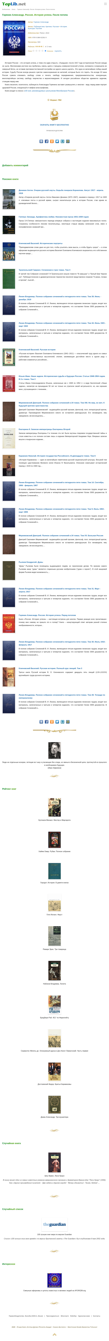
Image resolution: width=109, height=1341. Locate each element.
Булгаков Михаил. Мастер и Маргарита (54, 820)
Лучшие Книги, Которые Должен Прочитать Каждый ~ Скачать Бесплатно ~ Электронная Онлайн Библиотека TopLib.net (57, 1327)
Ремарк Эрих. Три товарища (54, 949)
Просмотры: (33, 42)
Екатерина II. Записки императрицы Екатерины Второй (44, 429)
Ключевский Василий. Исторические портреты (41, 243)
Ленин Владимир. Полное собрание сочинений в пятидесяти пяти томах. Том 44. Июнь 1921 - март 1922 (62, 324)
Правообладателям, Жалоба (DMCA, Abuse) (26, 1316)
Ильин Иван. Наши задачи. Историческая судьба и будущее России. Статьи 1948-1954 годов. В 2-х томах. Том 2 (62, 377)
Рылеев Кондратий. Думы (31, 562)
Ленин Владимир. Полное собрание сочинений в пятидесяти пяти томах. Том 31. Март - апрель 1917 (60, 590)
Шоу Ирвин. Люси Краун (54, 1176)
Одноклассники (84, 1316)
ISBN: (30, 37)
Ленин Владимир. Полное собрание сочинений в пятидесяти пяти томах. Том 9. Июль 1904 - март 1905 (62, 510)
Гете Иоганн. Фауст (54, 915)
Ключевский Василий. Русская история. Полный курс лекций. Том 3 (50, 668)
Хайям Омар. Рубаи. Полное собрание (54, 851)
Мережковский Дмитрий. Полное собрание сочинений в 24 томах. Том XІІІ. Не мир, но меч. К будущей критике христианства (62, 404)
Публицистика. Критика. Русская (46, 26)
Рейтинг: (31, 46)
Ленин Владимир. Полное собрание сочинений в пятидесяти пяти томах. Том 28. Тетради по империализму (62, 696)
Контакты (96, 1316)
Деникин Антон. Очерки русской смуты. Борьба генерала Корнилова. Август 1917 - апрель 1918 (61, 191)
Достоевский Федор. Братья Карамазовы (54, 1084)
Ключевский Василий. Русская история (37, 350)
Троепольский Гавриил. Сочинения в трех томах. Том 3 (44, 270)
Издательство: (34, 33)
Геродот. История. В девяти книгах (54, 883)
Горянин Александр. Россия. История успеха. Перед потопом (47, 615)
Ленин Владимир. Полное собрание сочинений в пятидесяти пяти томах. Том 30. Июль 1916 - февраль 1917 (62, 643)
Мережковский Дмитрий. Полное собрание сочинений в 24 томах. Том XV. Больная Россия (61, 536)
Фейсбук (73, 1316)
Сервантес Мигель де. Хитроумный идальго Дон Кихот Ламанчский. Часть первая (54, 1051)
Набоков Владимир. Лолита (54, 984)
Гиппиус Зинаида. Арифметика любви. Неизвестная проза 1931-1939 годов (54, 217)
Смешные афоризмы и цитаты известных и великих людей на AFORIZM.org (54, 1282)
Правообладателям (54, 130)
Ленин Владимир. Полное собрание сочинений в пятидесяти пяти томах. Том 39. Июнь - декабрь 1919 (60, 298)
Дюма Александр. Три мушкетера (54, 1117)
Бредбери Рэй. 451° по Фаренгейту (54, 1018)
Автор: (31, 22)
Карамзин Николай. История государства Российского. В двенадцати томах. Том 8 (57, 456)
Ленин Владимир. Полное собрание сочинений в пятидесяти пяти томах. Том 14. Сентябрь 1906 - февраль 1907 (61, 484)
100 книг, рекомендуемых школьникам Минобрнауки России (49, 91)
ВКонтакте (65, 1316)
